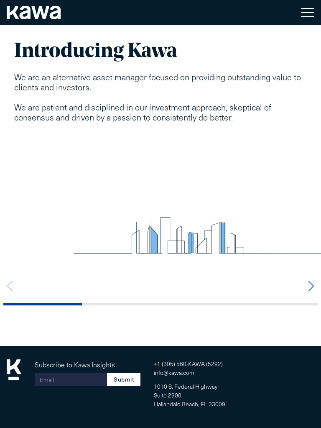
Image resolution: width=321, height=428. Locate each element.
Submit (124, 379)
